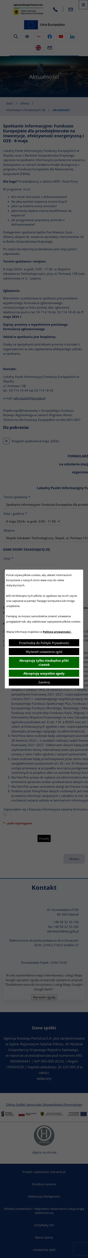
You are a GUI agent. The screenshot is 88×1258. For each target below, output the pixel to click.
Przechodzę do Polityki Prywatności (44, 643)
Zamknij (44, 682)
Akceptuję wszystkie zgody (44, 673)
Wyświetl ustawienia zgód (44, 652)
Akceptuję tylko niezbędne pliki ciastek (44, 662)
